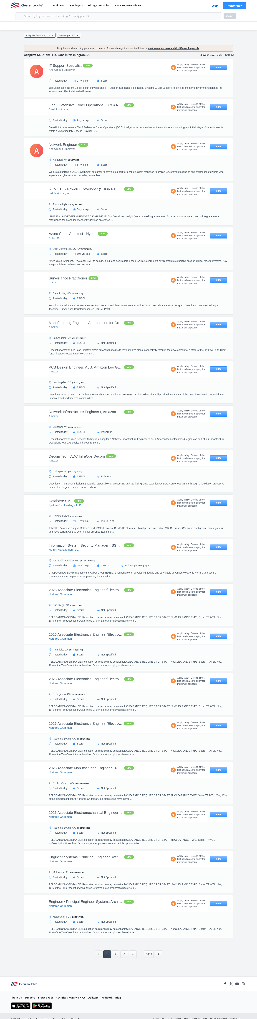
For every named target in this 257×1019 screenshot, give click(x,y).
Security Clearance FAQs (70, 997)
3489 (149, 954)
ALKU (52, 282)
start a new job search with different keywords (173, 48)
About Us (16, 997)
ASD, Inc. (54, 237)
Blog (118, 997)
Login (215, 5)
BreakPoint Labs (58, 109)
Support (30, 997)
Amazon (54, 326)
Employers (76, 5)
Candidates (58, 5)
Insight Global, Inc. (60, 193)
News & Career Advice (128, 5)
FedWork (107, 997)
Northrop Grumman (60, 594)
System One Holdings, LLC (65, 505)
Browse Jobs (45, 997)
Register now (235, 5)
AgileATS (93, 997)
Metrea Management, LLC (64, 549)
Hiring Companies (99, 5)
